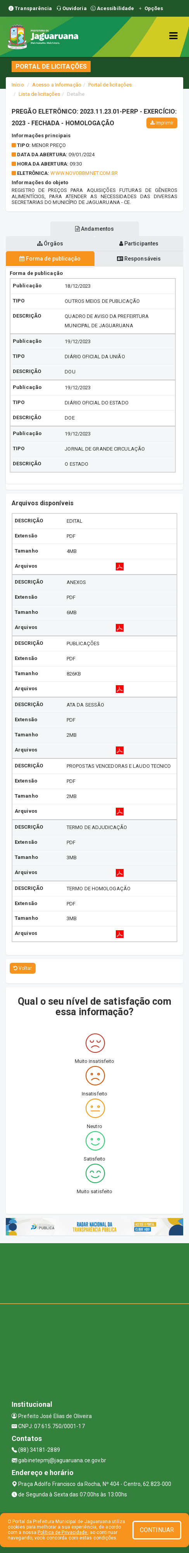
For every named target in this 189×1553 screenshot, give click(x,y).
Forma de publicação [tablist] (50, 259)
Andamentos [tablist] (94, 229)
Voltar (23, 968)
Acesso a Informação (56, 85)
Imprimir (162, 123)
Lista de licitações (39, 94)
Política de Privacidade (62, 1532)
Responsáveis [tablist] (139, 259)
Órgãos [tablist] (50, 243)
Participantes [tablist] (139, 243)
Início (18, 85)
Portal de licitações (110, 85)
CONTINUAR (157, 1530)
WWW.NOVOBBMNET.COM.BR (84, 173)
